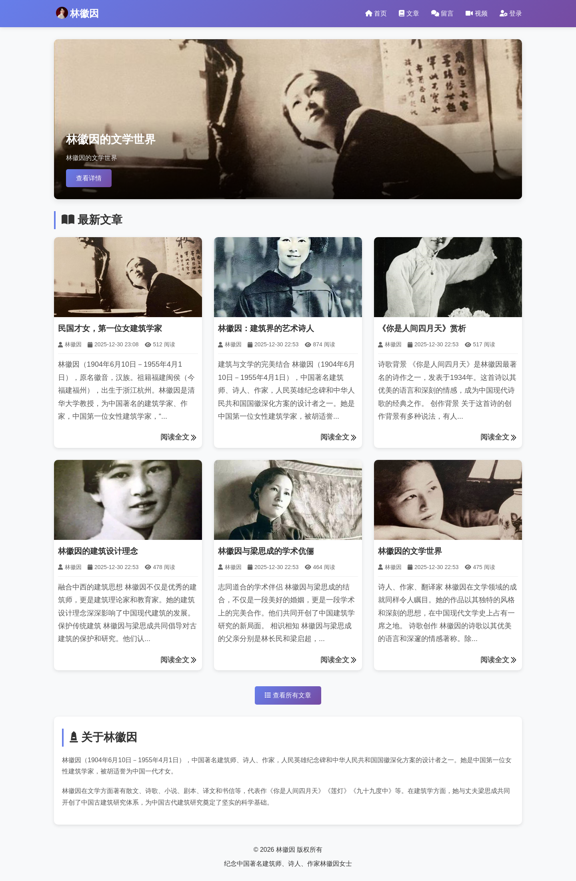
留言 (442, 13)
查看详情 (89, 178)
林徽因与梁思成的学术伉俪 (266, 551)
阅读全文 (179, 437)
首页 (376, 13)
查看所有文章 (288, 695)
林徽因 (77, 13)
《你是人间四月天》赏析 (422, 328)
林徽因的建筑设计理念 (98, 551)
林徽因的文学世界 (410, 551)
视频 (476, 13)
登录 (511, 13)
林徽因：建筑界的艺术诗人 (266, 328)
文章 (409, 13)
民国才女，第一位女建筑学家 (110, 328)
